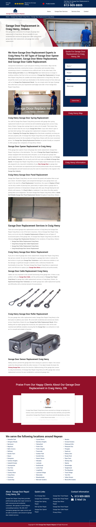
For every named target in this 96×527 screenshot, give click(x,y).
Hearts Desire (40, 458)
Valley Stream (69, 477)
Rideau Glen (68, 454)
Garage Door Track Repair (60, 496)
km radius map (75, 135)
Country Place (12, 473)
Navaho (67, 439)
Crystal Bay (11, 480)
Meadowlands (40, 477)
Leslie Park (39, 468)
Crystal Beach (40, 439)
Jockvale (38, 463)
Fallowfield (39, 444)
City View (10, 468)
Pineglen (67, 449)
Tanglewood (68, 468)
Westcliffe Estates (70, 480)
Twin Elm (67, 475)
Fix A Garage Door (40, 496)
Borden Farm (11, 454)
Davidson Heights (41, 442)
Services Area (76, 11)
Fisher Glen (39, 447)
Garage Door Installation (42, 499)
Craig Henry (11, 475)
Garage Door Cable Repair (60, 510)
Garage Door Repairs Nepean (47, 525)
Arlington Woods (12, 442)
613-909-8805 (73, 5)
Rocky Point (68, 456)
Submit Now (75, 101)
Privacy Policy (57, 512)
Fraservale (39, 451)
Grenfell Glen (40, 456)
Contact (86, 11)
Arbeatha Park (12, 439)
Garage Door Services (61, 11)
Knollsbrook (39, 465)
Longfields (39, 470)
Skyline (67, 463)
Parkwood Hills (69, 444)
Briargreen (11, 458)
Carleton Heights (13, 461)
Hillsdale (38, 461)
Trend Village (69, 473)
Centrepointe (11, 465)
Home (49, 11)
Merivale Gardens (41, 480)
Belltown (10, 451)
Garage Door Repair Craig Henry (20, 17)
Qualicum (67, 451)
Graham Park (40, 454)
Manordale (39, 475)
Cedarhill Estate (12, 463)
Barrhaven (11, 444)
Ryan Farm (68, 458)
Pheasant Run (69, 447)
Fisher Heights (40, 449)
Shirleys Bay (68, 461)
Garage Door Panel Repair (60, 507)
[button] (42, 402)
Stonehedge (68, 465)
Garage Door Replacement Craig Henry (42, 17)
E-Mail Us (80, 499)
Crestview (10, 477)
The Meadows (69, 470)
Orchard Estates (69, 442)
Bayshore (10, 447)
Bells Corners (12, 449)
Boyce (9, 456)
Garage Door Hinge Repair (60, 499)
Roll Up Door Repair (41, 507)
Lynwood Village (41, 473)
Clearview (10, 470)
